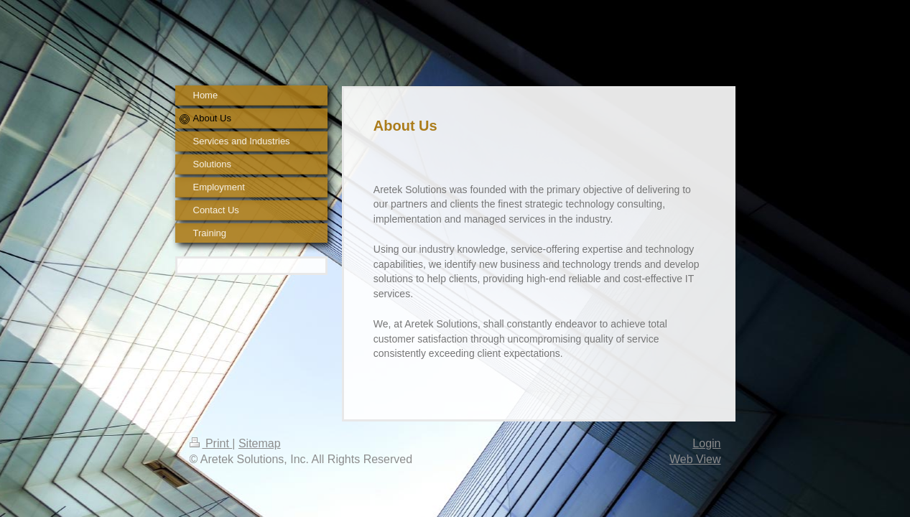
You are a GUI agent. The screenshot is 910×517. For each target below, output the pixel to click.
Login (706, 443)
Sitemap (259, 443)
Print (211, 443)
